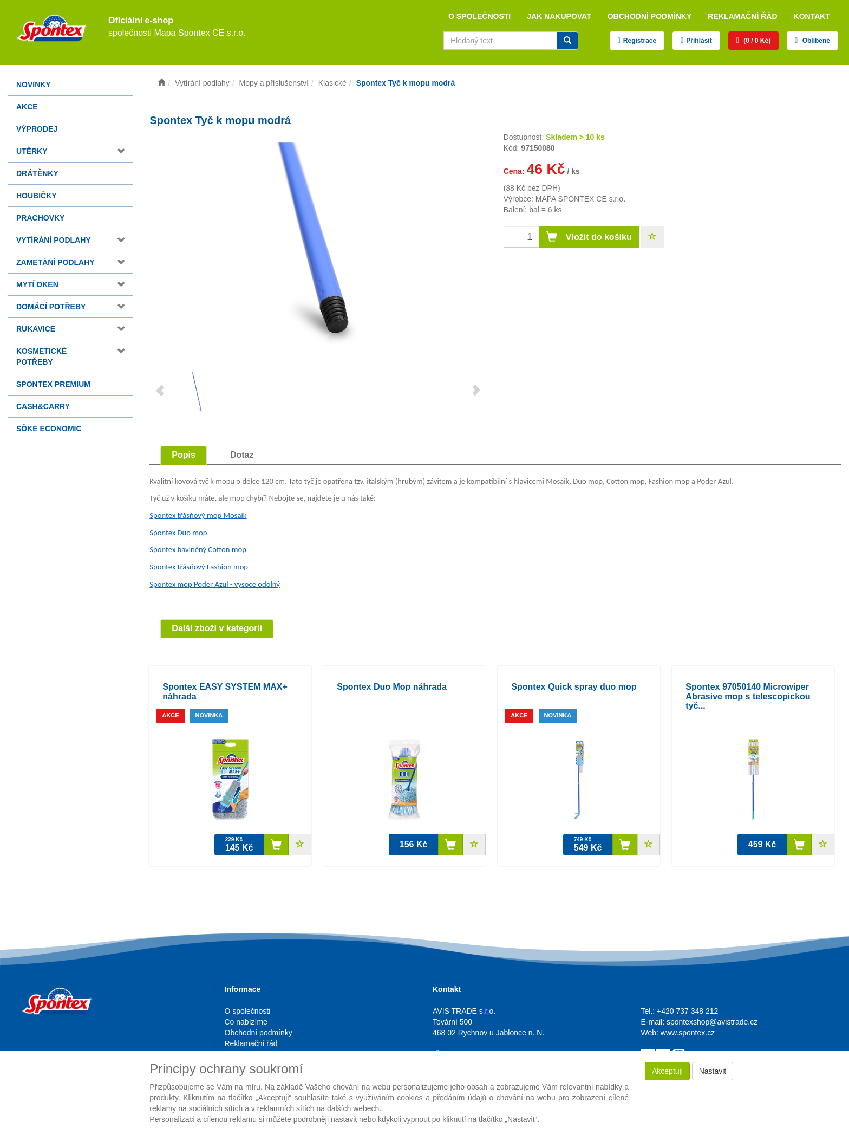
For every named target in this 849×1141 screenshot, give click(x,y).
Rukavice (35, 329)
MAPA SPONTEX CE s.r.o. (580, 199)
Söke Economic (49, 428)
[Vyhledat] (567, 40)
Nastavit (713, 1071)
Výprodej (36, 129)
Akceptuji (667, 1071)
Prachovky (40, 217)
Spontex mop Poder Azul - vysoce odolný (214, 584)
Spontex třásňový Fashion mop (198, 567)
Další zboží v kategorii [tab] (217, 628)
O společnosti (479, 16)
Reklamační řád (742, 16)
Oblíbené (815, 40)
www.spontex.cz (688, 1032)
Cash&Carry (43, 406)
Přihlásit (698, 40)
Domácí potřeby (51, 306)
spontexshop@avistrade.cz (712, 1021)
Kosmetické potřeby (41, 356)
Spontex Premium (53, 384)
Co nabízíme (246, 1021)
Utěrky (32, 151)
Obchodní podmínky (650, 16)
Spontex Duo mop (178, 532)
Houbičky (36, 195)
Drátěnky (37, 173)
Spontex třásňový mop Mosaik (197, 515)
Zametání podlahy (55, 262)
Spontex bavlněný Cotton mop (197, 549)
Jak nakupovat (559, 16)
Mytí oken (37, 284)
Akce (27, 106)
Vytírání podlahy (53, 240)
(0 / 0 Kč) (756, 40)
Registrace (639, 40)
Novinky (33, 84)
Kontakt (812, 16)
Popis (183, 454)
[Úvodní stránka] (161, 83)
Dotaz (242, 454)
